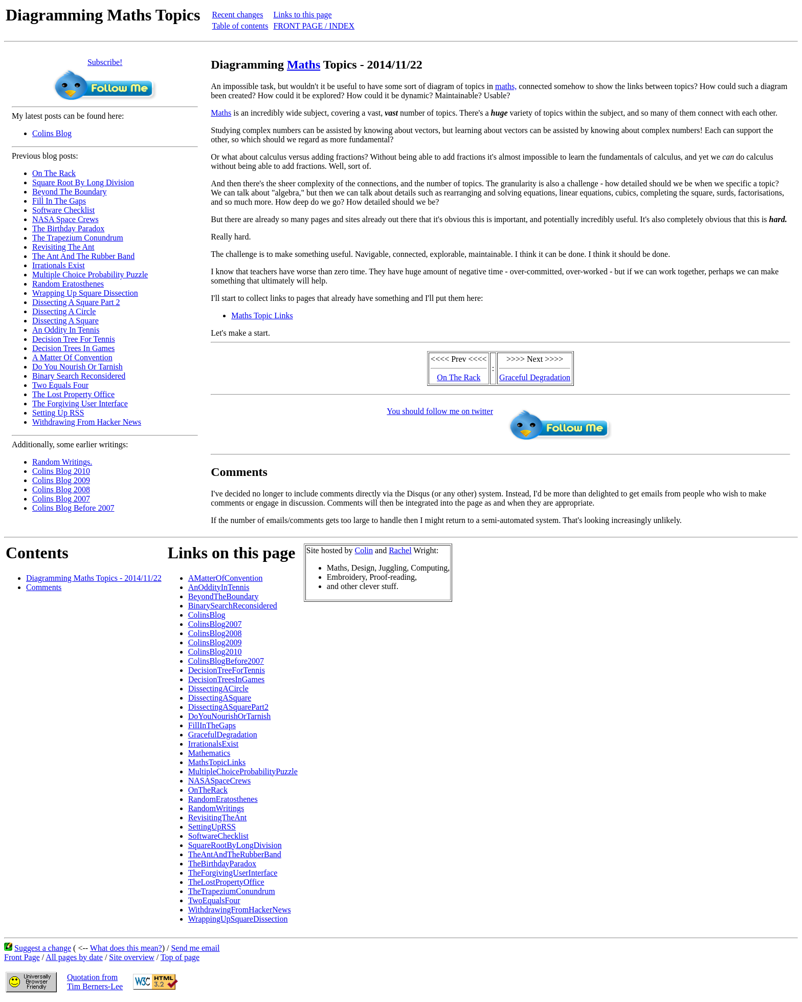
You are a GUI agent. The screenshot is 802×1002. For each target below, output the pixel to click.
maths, (506, 86)
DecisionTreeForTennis (226, 670)
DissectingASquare (220, 697)
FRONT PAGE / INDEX (313, 25)
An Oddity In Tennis (65, 329)
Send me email (195, 948)
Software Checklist (63, 210)
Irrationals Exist (58, 265)
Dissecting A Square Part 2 (76, 302)
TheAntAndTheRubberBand (234, 854)
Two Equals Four (60, 385)
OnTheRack (208, 790)
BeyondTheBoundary (223, 596)
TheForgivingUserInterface (233, 872)
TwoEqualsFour (214, 900)
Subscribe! (104, 62)
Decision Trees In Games (73, 348)
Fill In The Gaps (59, 201)
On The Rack (54, 173)
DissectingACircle (218, 688)
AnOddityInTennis (219, 587)
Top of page (180, 957)
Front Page (22, 957)
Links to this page (302, 14)
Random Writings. (62, 462)
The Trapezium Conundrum (77, 237)
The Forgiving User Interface (80, 403)
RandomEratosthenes (223, 799)
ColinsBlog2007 (215, 624)
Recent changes (237, 14)
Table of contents (240, 25)
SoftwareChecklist (218, 836)
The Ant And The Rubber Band (83, 256)
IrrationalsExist (213, 743)
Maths (303, 64)
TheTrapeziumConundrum (231, 891)
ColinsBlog (207, 615)
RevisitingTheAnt (217, 817)
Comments (43, 587)
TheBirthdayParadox (222, 863)
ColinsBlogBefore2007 (226, 661)
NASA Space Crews (65, 219)
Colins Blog (52, 133)
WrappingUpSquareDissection (238, 918)
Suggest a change (42, 948)
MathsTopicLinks (217, 762)
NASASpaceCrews (219, 780)
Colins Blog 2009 (61, 480)
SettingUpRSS (212, 826)
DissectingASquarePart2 (228, 707)
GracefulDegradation (222, 734)
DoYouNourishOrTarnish (229, 716)
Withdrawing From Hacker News (86, 422)
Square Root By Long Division (83, 182)
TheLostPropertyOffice (226, 882)
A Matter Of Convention (72, 357)
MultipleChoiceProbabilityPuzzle (243, 771)
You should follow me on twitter (440, 411)
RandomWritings (216, 808)
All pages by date (74, 957)
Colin (364, 550)
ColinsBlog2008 (215, 633)
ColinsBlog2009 (215, 642)
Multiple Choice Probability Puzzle (90, 274)
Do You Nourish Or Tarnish (77, 366)
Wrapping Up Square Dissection (85, 293)
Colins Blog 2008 (61, 489)
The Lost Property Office (73, 394)
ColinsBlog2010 (215, 651)
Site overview (131, 957)
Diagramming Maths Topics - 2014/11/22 (94, 578)
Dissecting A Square (65, 320)
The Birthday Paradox (68, 228)
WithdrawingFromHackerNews (239, 909)
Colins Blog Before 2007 (73, 508)
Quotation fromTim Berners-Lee (95, 982)
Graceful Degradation (534, 377)
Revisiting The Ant (63, 247)
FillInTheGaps (212, 725)
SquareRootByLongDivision (235, 845)
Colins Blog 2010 (61, 471)
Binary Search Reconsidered (78, 376)
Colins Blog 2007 (61, 498)
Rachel (400, 550)
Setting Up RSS (58, 412)
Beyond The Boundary (69, 191)
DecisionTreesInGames (226, 679)
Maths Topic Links (262, 315)
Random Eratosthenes (68, 283)
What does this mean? (126, 948)
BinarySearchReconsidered (232, 605)
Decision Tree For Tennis (73, 339)
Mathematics (209, 753)
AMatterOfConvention (225, 578)
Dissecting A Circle (64, 311)
